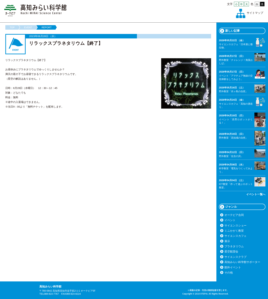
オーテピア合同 (234, 215)
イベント (229, 220)
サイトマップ (255, 12)
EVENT (28, 27)
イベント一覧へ (255, 194)
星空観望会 (231, 251)
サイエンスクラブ (235, 256)
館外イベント (232, 267)
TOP (12, 27)
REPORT (47, 27)
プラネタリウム (234, 246)
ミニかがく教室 (234, 230)
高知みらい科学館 (35, 10)
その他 (228, 272)
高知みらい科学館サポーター (242, 262)
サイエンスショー (235, 225)
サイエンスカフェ (235, 235)
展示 (227, 241)
